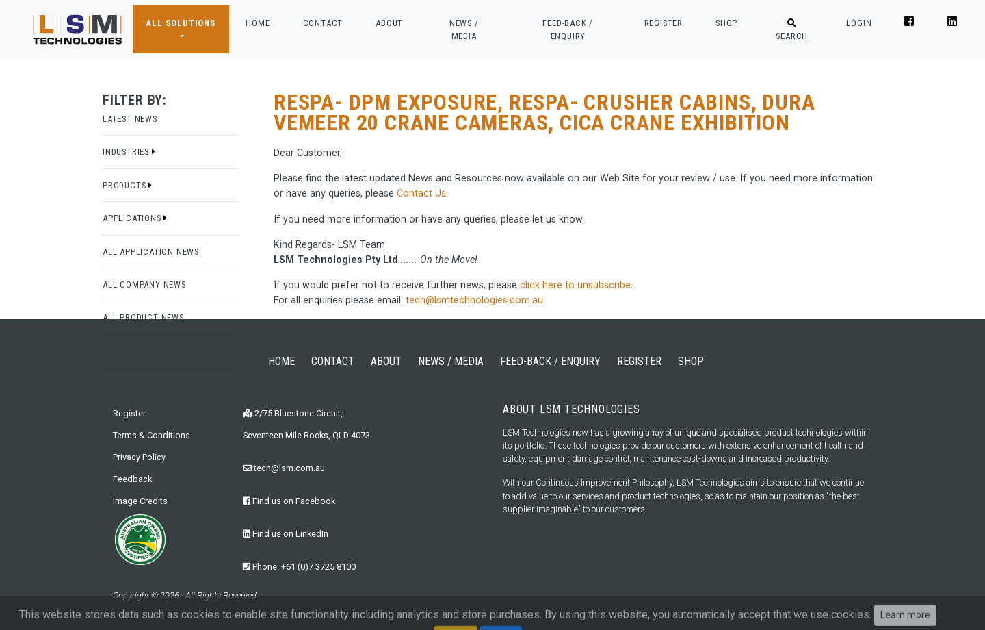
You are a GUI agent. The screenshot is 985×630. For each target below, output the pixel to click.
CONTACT (323, 23)
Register (129, 413)
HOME (258, 22)
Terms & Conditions (151, 435)
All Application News (151, 252)
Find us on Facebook (289, 501)
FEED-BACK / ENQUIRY (567, 29)
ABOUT (389, 23)
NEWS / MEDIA (464, 29)
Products (128, 185)
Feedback (132, 479)
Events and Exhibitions (155, 384)
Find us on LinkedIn (285, 534)
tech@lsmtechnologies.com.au (474, 300)
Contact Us (421, 193)
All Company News (144, 284)
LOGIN (858, 23)
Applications (135, 218)
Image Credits (140, 501)
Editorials (126, 351)
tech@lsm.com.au (284, 468)
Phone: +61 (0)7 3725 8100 (299, 567)
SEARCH (792, 30)
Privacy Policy (139, 457)
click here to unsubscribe (575, 285)
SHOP (726, 23)
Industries (129, 152)
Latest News (130, 119)
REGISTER (663, 23)
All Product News (143, 317)
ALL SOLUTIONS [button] (180, 23)
